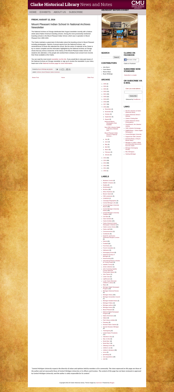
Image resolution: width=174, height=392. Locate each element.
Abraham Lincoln (108, 180)
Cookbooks (106, 233)
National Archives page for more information (57, 63)
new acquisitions (108, 357)
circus (104, 352)
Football (105, 243)
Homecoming (107, 258)
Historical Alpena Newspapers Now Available (111, 123)
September (108, 116)
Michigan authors (108, 305)
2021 (105, 94)
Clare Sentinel (107, 218)
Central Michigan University (133, 134)
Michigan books (107, 307)
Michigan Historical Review (111, 291)
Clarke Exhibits (107, 221)
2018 (105, 101)
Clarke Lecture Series (109, 227)
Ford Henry (106, 245)
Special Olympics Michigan (111, 327)
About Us (60, 12)
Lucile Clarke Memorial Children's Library (109, 281)
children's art (106, 348)
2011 (105, 168)
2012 (105, 165)
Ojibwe (105, 318)
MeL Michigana (129, 151)
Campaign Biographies (109, 200)
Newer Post (35, 77)
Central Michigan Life (109, 203)
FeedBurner (137, 99)
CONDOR (106, 198)
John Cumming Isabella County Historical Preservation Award (110, 270)
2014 (105, 160)
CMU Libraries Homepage (133, 128)
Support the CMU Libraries (133, 136)
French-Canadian (108, 248)
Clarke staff (106, 229)
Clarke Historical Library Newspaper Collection (110, 223)
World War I (106, 341)
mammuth (99, 382)
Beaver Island (107, 194)
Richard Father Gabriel (109, 324)
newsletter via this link (59, 59)
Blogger (112, 382)
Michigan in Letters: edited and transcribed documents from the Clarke (133, 144)
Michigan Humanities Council (111, 297)
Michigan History (108, 294)
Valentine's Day (107, 336)
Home (33, 12)
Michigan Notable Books (110, 300)
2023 (105, 89)
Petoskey (105, 322)
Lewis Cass (106, 276)
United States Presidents (110, 333)
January (107, 154)
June (106, 142)
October (107, 114)
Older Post (90, 77)
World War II (106, 343)
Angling (105, 185)
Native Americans (55, 72)
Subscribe (76, 12)
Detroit (105, 241)
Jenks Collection (108, 267)
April (106, 147)
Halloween (106, 250)
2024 (105, 86)
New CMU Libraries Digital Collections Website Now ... (112, 129)
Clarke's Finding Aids (131, 118)
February (108, 152)
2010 (105, 170)
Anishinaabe (106, 187)
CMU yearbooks (107, 196)
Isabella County (107, 264)
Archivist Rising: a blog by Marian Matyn (133, 139)
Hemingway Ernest (108, 252)
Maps (104, 285)
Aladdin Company (108, 182)
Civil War (105, 216)
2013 (105, 163)
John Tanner (106, 274)
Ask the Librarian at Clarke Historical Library (133, 111)
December (108, 109)
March (107, 149)
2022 (105, 91)
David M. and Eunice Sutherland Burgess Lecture (111, 236)
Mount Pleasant (46, 72)
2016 (105, 107)
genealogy (106, 354)
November (108, 111)
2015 (105, 158)
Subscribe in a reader (130, 75)
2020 (105, 96)
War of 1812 (106, 339)
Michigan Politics (108, 303)
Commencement (108, 231)
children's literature (108, 350)
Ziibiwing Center (107, 345)
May (106, 144)
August (107, 119)
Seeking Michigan (130, 154)
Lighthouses (106, 279)
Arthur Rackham (107, 191)
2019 (105, 99)
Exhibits (45, 12)
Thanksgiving (107, 330)
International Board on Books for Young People (111, 261)
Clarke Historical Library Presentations (132, 121)
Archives (38, 72)
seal (104, 359)
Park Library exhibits (109, 320)
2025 (105, 84)
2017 (105, 104)
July (106, 139)
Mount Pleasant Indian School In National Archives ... (111, 134)
